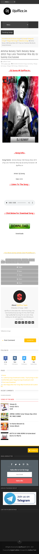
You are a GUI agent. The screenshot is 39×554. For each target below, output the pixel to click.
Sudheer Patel (32, 550)
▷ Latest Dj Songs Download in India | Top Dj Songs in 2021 (20, 377)
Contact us (33, 450)
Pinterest (23, 464)
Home (4, 375)
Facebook (11, 464)
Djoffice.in (22, 547)
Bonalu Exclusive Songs (20, 64)
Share (19, 271)
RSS (27, 464)
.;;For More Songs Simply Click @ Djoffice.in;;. (19, 253)
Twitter (15, 464)
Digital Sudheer (15, 550)
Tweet (19, 267)
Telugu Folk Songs (12, 66)
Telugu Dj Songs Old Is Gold (14, 406)
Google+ (19, 464)
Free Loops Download (9, 382)
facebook (30, 340)
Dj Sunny (30, 64)
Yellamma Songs (23, 66)
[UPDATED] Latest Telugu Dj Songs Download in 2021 (18, 380)
